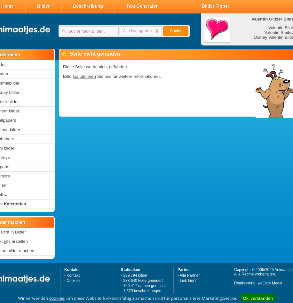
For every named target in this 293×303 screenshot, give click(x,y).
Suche (175, 31)
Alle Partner (190, 275)
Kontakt (73, 275)
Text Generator (142, 6)
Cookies (73, 280)
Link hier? (188, 280)
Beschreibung (88, 6)
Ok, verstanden (258, 298)
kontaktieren (84, 76)
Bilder (43, 6)
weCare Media (269, 283)
